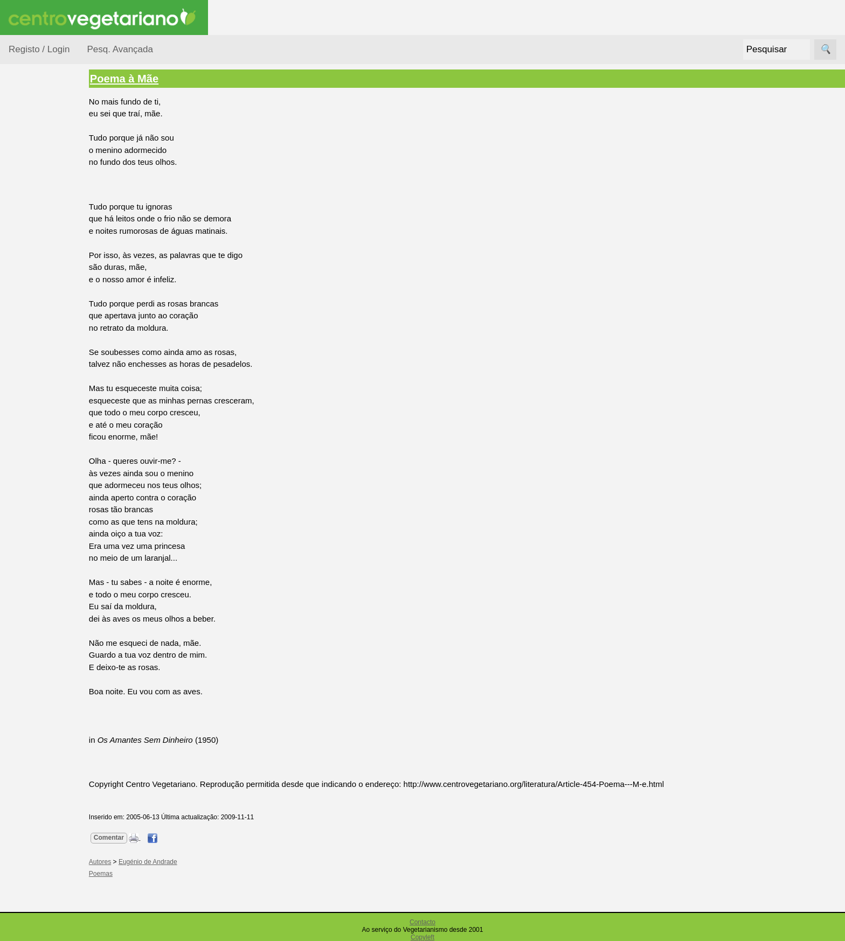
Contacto (422, 922)
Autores (36, 163)
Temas (33, 307)
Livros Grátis (57, 616)
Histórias (37, 204)
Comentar (128, 837)
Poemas (36, 287)
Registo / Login (39, 49)
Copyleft (422, 937)
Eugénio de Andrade (166, 862)
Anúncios (51, 401)
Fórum (46, 448)
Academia (52, 465)
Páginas (23, 335)
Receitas (50, 383)
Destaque (26, 531)
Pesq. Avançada (120, 49)
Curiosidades (45, 183)
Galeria (47, 483)
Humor (34, 224)
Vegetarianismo (62, 366)
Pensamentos (46, 266)
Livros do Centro (64, 633)
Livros (32, 245)
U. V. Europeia (60, 754)
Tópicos (23, 135)
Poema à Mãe (143, 79)
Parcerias (26, 694)
